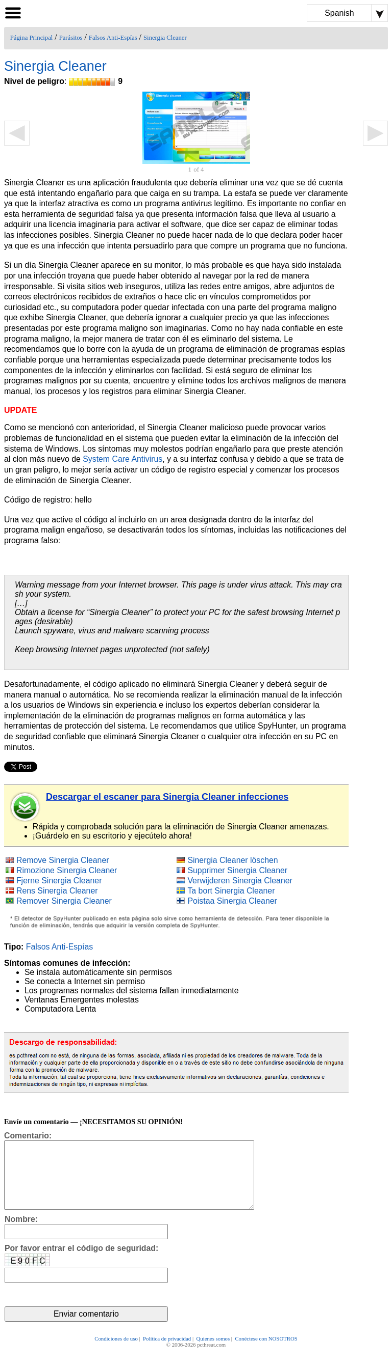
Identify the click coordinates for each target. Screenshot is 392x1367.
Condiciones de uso (116, 1353)
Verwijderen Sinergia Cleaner (239, 880)
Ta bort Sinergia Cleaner (231, 890)
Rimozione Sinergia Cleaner (66, 870)
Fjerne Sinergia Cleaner (59, 880)
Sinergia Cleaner (165, 37)
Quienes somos (213, 1353)
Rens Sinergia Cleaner (57, 890)
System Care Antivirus (122, 459)
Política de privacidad (167, 1353)
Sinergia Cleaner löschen (232, 860)
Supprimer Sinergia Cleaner (237, 870)
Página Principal (31, 37)
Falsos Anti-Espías (113, 37)
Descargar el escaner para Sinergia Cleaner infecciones (167, 797)
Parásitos (71, 37)
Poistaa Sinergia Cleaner (232, 901)
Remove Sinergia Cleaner (62, 860)
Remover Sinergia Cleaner (64, 901)
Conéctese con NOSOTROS (266, 1353)
